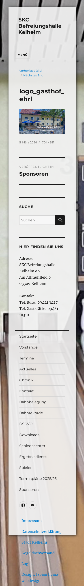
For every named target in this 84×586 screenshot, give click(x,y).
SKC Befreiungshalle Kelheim (40, 26)
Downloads (29, 435)
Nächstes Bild (33, 75)
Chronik (26, 380)
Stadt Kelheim (34, 542)
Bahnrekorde (31, 413)
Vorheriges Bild (30, 70)
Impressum (32, 521)
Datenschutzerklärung (42, 531)
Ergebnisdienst (33, 457)
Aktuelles (27, 369)
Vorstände (28, 347)
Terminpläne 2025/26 (38, 479)
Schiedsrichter (32, 446)
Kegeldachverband (38, 553)
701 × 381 (48, 142)
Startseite (28, 336)
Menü (23, 55)
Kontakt (26, 391)
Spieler (25, 468)
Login (27, 563)
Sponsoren (29, 489)
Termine (26, 358)
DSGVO (25, 424)
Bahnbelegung (33, 402)
